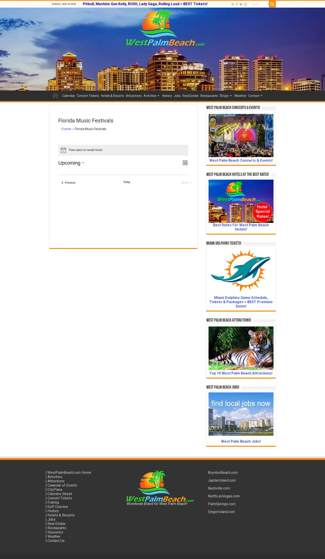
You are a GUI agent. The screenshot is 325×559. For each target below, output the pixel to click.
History (167, 96)
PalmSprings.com (221, 504)
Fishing (53, 502)
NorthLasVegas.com (224, 496)
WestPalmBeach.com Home (69, 472)
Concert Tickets (88, 96)
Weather (240, 96)
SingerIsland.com (221, 512)
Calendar (68, 96)
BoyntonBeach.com (223, 472)
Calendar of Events (62, 485)
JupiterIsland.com (222, 480)
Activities (150, 96)
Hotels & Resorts (112, 96)
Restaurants (209, 96)
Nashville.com (219, 488)
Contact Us (56, 541)
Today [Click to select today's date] (126, 182)
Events (66, 129)
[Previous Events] (68, 182)
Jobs (177, 96)
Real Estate (191, 96)
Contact (253, 96)
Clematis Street (59, 494)
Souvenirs (55, 532)
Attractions (134, 96)
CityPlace (54, 489)
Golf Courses (57, 507)
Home (55, 95)
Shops (224, 96)
